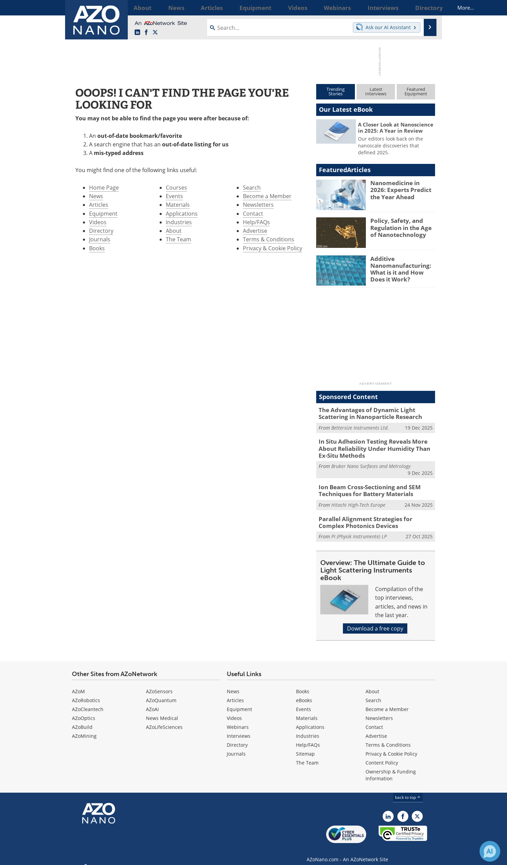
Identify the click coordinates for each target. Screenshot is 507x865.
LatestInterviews (375, 91)
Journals (99, 239)
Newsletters (258, 204)
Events (174, 196)
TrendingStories (335, 91)
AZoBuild (82, 720)
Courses (176, 187)
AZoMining (84, 729)
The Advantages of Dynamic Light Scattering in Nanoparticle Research (376, 412)
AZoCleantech (87, 702)
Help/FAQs (256, 222)
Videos (98, 222)
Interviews (238, 729)
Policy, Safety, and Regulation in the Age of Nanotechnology (401, 226)
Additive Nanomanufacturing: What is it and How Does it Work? (401, 267)
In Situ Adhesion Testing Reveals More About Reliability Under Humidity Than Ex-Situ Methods (376, 446)
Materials (178, 204)
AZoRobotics (86, 693)
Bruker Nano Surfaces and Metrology (370, 462)
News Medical (162, 711)
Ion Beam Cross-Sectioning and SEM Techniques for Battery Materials (364, 486)
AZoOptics (83, 711)
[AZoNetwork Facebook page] (146, 32)
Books (97, 248)
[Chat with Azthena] (490, 851)
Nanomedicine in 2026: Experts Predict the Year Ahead (401, 189)
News (96, 196)
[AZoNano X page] (155, 32)
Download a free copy (375, 621)
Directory (101, 231)
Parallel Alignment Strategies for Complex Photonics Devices (373, 516)
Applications (182, 213)
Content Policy (382, 756)
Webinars (238, 720)
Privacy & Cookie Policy (272, 248)
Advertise (255, 231)
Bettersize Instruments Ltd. (360, 426)
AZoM (78, 684)
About (174, 231)
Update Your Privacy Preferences (123, 856)
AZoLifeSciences (164, 720)
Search (252, 187)
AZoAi (152, 702)
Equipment (103, 213)
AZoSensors (159, 684)
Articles (98, 204)
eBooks (304, 693)
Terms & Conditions (268, 239)
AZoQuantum (161, 693)
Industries (179, 222)
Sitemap (305, 747)
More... (426, 7)
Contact (253, 213)
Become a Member (267, 196)
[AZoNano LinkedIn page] (137, 32)
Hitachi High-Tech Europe (358, 499)
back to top (408, 790)
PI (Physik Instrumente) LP (359, 530)
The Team (178, 239)
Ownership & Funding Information (391, 768)
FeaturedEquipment (416, 91)
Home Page (104, 187)
